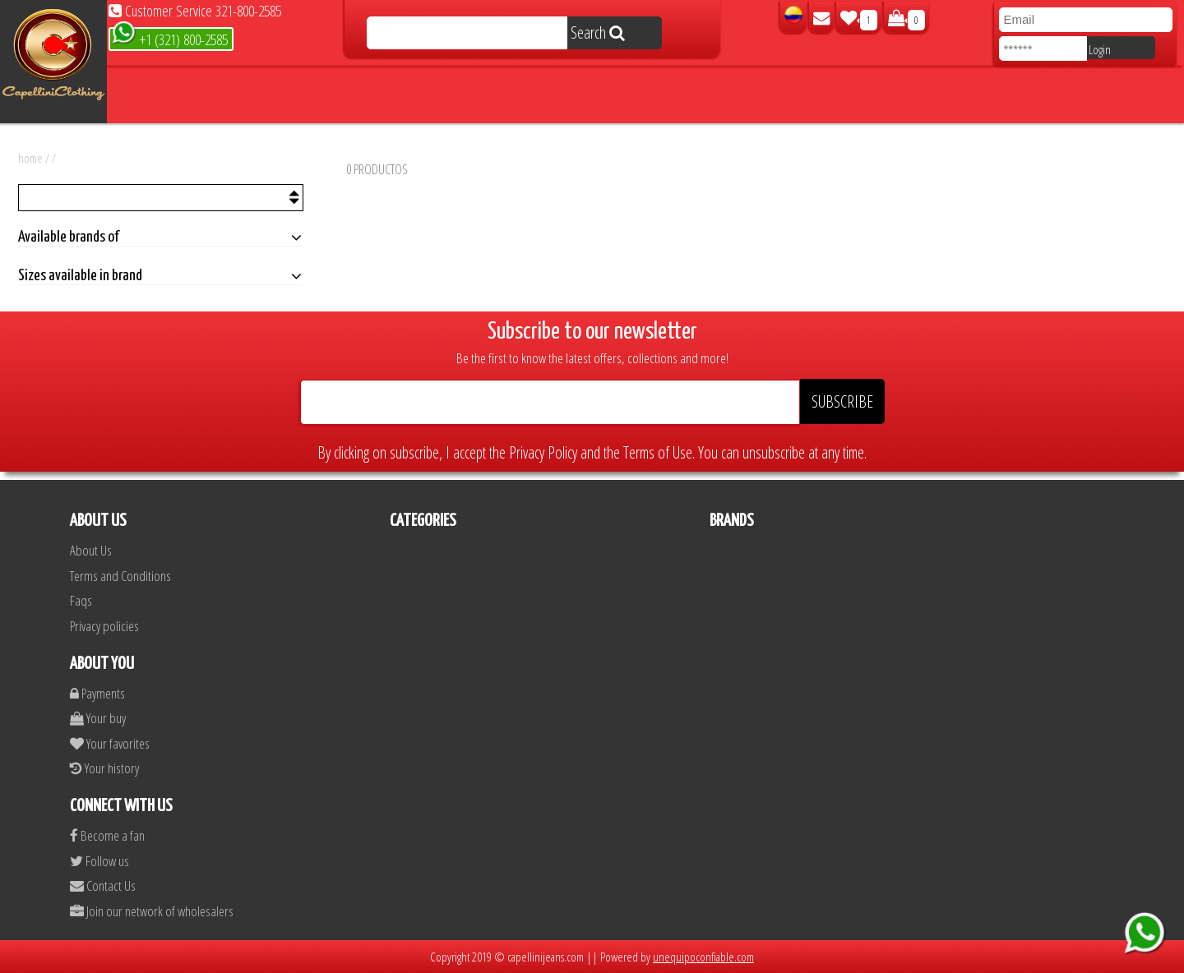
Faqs (81, 600)
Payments (97, 693)
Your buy (98, 717)
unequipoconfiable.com (703, 956)
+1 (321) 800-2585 (170, 38)
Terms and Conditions (120, 575)
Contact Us (103, 885)
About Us (91, 550)
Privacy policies (104, 625)
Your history (104, 768)
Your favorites (110, 743)
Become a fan (107, 835)
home (30, 158)
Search (598, 32)
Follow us (99, 860)
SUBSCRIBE (842, 401)
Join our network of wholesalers (152, 911)
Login (1100, 49)
